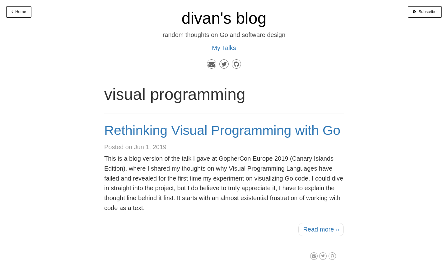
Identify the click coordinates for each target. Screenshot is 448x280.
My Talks (224, 47)
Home (19, 11)
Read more (321, 229)
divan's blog (224, 18)
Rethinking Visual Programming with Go (222, 130)
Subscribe (424, 11)
